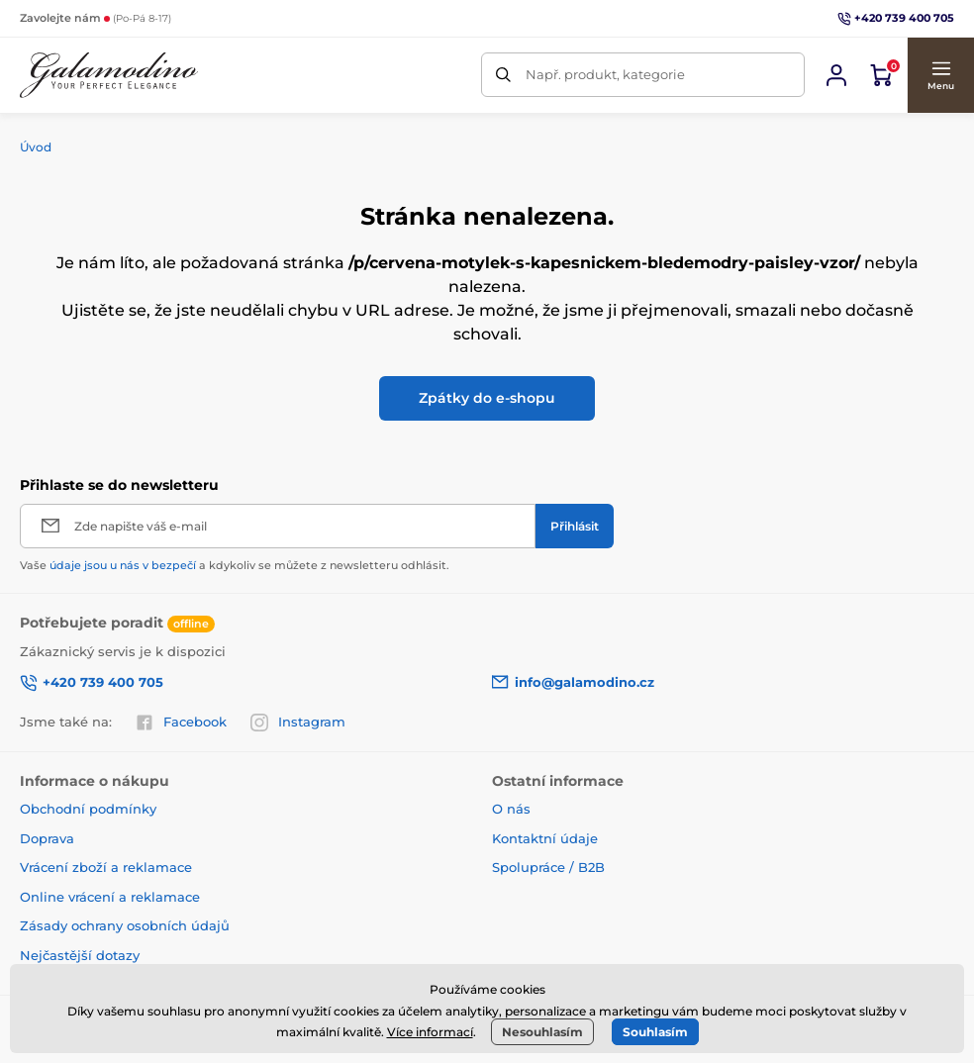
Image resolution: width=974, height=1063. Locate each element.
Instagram (297, 722)
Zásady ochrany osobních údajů (125, 925)
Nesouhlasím (542, 1031)
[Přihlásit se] (836, 75)
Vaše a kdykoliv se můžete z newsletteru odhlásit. (234, 565)
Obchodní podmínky (88, 809)
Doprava (47, 838)
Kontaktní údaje (545, 838)
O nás (511, 809)
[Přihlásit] (575, 526)
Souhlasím (655, 1031)
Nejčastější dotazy (80, 955)
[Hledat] (503, 74)
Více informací (430, 1031)
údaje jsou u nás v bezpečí (122, 565)
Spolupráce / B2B (548, 867)
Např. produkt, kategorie (605, 74)
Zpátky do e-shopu (487, 398)
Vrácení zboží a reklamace (106, 867)
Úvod (35, 147)
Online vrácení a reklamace (110, 897)
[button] (940, 75)
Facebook (181, 722)
